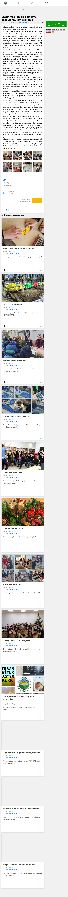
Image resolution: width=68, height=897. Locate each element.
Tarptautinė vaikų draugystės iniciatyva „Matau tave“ (22, 753)
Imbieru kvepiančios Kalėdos (13, 585)
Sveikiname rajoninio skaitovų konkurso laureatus (21, 809)
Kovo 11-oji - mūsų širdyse (12, 305)
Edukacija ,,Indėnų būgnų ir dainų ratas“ (17, 641)
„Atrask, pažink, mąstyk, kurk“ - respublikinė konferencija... (19, 698)
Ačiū (37, 200)
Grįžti (7, 210)
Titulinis (3, 10)
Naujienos (11, 10)
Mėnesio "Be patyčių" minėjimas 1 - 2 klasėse (19, 248)
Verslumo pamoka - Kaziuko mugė (15, 361)
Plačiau (39, 270)
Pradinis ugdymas (22, 10)
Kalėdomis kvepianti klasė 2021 (14, 529)
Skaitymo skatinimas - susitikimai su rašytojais (19, 865)
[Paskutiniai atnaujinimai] (33, 3)
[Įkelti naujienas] (18, 3)
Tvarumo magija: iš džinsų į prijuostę (16, 417)
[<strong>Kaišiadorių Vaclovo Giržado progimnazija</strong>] (6, 3)
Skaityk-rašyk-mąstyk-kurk (12, 473)
